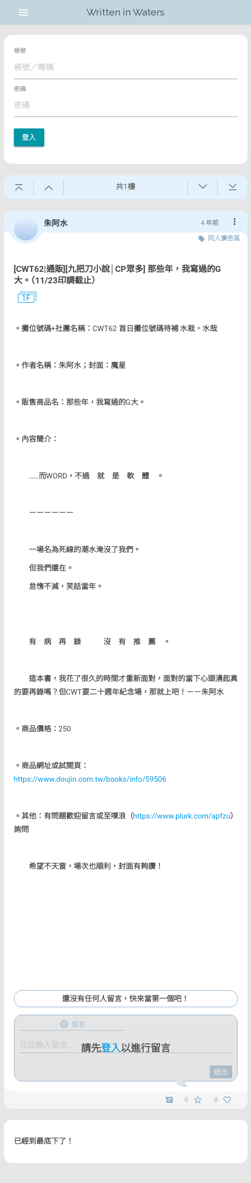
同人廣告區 (224, 238)
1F (22, 298)
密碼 (20, 89)
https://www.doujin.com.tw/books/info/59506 (90, 779)
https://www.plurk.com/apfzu (182, 816)
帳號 (20, 50)
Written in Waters (125, 12)
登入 (29, 137)
